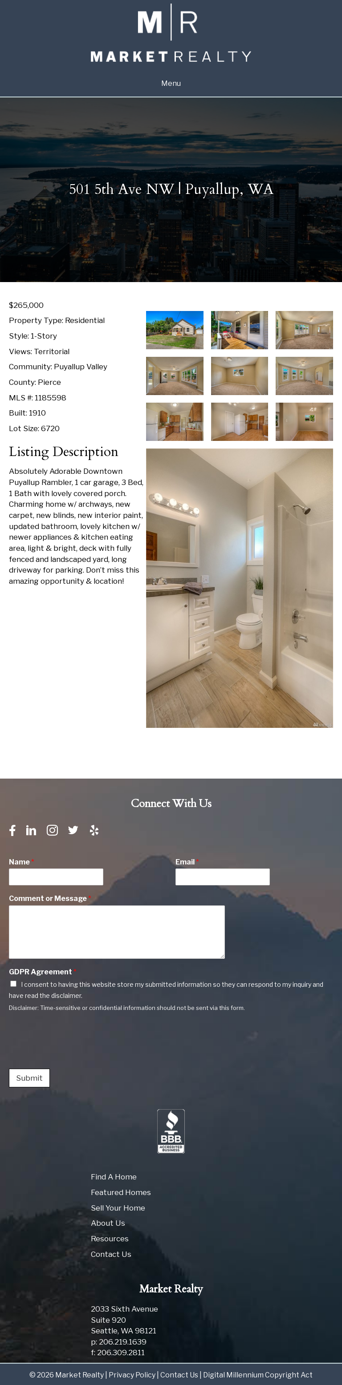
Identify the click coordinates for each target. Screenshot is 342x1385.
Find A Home (114, 1176)
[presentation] (76, 1054)
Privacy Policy (132, 1375)
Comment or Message (50, 898)
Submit (29, 1078)
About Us (108, 1223)
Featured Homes (121, 1192)
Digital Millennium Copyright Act (258, 1375)
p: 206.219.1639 (119, 1341)
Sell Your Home (118, 1207)
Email (187, 862)
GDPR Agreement (43, 972)
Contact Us (111, 1254)
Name (21, 862)
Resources (110, 1238)
